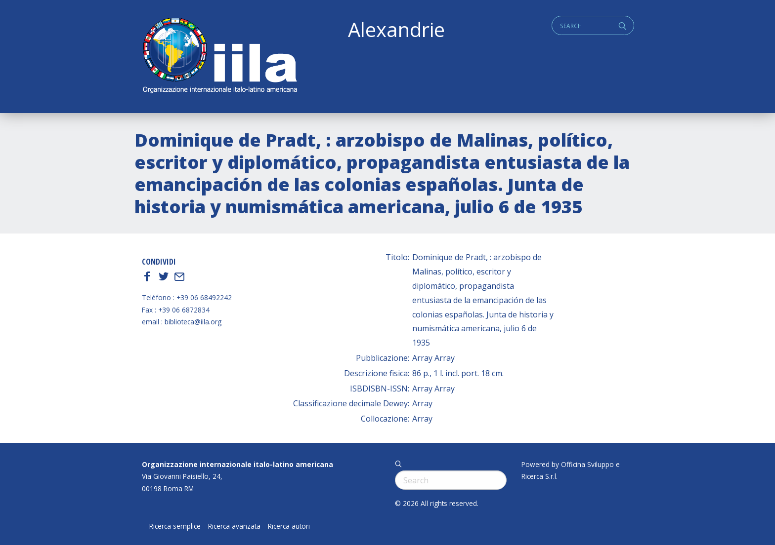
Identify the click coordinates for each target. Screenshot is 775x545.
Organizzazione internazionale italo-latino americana (237, 464)
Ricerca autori (289, 526)
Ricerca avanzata (234, 526)
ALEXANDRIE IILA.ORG (219, 56)
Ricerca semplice (175, 526)
